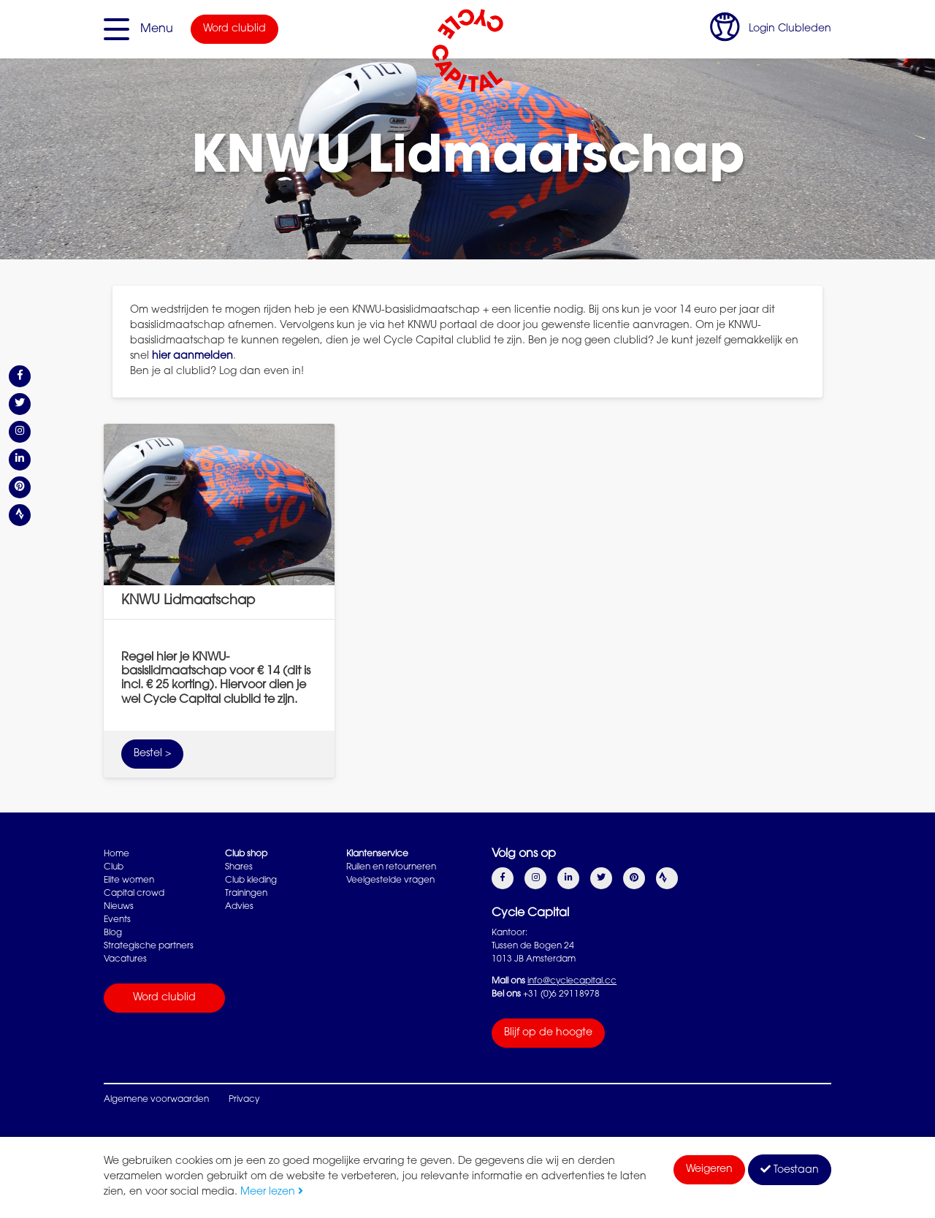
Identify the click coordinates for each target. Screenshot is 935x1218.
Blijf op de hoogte (548, 1033)
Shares (239, 867)
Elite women (129, 880)
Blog (113, 933)
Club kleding (251, 880)
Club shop (246, 854)
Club (113, 867)
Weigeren (709, 1170)
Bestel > (152, 754)
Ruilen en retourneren (391, 867)
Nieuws (119, 906)
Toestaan (789, 1170)
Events (117, 920)
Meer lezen (271, 1192)
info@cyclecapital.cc (572, 981)
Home (116, 854)
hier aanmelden (192, 356)
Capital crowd (134, 893)
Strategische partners (149, 946)
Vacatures (125, 959)
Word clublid (234, 29)
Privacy (244, 1099)
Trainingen (246, 893)
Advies (239, 906)
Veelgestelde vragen (390, 880)
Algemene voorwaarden (156, 1099)
